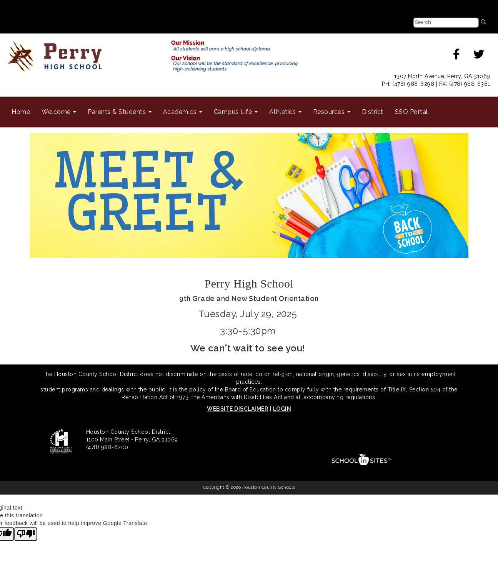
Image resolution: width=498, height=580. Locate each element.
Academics (182, 111)
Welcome (59, 111)
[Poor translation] (25, 534)
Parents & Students (120, 111)
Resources (331, 111)
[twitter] (479, 56)
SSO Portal (411, 111)
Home (21, 111)
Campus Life (236, 111)
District (372, 111)
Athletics (285, 111)
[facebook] (456, 56)
